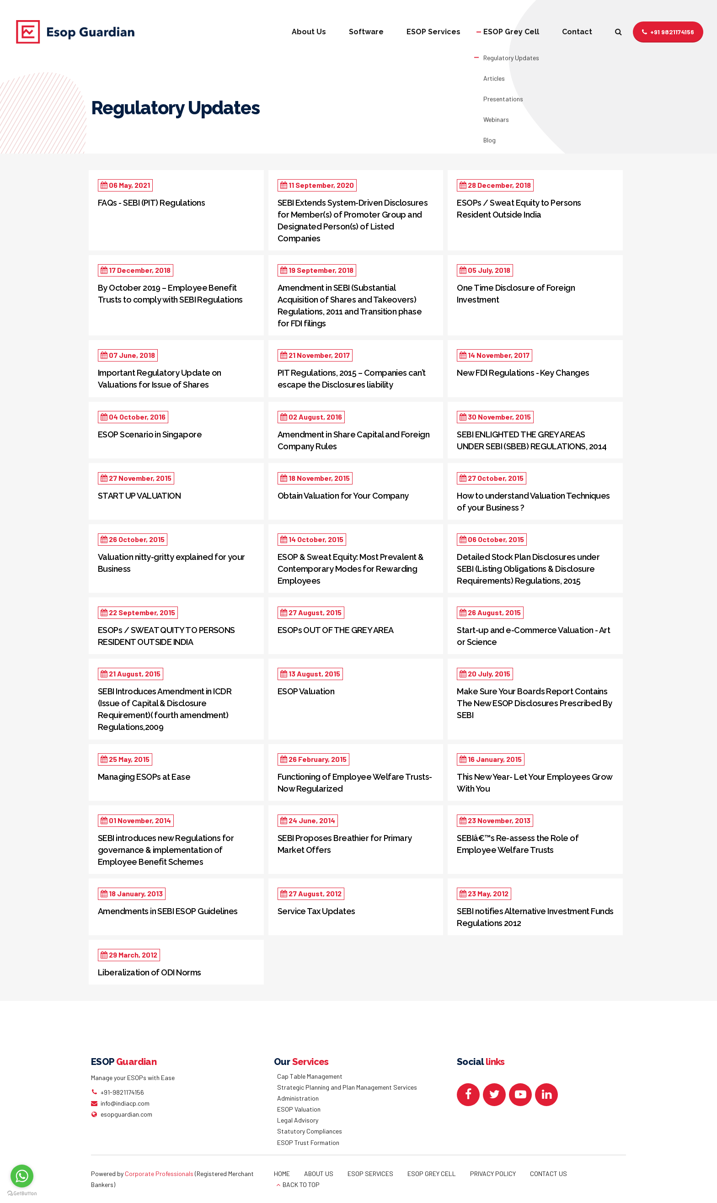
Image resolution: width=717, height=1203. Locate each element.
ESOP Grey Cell (511, 31)
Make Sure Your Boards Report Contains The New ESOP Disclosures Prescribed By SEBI (534, 703)
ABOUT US (318, 1173)
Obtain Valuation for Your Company (343, 495)
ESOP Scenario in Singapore (150, 434)
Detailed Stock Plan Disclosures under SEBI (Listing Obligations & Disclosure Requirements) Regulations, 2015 (528, 569)
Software (366, 31)
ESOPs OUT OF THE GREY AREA (336, 630)
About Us (309, 31)
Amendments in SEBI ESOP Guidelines (168, 911)
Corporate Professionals (159, 1173)
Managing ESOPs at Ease (144, 777)
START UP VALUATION (139, 495)
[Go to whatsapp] (22, 1176)
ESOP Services (433, 31)
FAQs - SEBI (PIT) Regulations (151, 203)
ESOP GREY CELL (431, 1173)
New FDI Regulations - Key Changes (523, 373)
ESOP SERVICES (370, 1173)
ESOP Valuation (306, 691)
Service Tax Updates (316, 911)
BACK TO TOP (301, 1184)
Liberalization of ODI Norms (149, 972)
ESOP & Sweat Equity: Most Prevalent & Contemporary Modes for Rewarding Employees (351, 569)
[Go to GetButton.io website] (22, 1194)
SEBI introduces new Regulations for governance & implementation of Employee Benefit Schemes (166, 850)
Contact (577, 31)
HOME (282, 1173)
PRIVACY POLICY (493, 1173)
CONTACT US (548, 1173)
